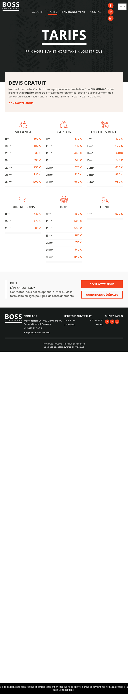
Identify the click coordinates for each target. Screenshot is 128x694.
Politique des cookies (74, 343)
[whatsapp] (111, 18)
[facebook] (111, 6)
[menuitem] (40, 12)
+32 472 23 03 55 (33, 328)
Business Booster (53, 347)
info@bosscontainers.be (37, 332)
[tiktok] (111, 12)
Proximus (79, 347)
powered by (68, 347)
